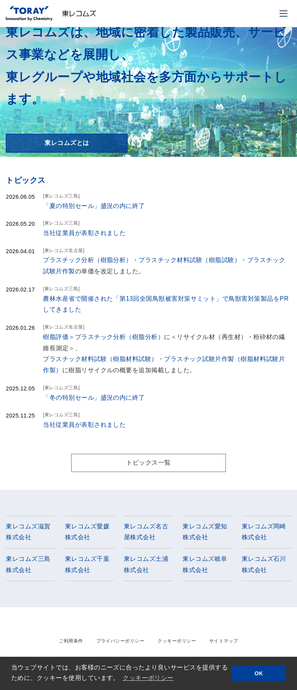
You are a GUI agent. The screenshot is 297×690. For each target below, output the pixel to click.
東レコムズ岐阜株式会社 (205, 564)
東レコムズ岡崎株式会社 (264, 532)
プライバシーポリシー (120, 641)
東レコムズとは (66, 143)
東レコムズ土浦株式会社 (146, 564)
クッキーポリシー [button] (148, 678)
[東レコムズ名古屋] (63, 250)
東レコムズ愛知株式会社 (205, 532)
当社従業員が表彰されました (84, 233)
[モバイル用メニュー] (283, 13)
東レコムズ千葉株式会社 (87, 564)
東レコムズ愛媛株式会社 (87, 532)
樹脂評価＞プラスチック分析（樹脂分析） (103, 337)
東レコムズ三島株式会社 (28, 564)
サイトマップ (223, 641)
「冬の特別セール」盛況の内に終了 (94, 397)
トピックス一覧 (148, 462)
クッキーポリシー (176, 641)
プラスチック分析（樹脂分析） (87, 260)
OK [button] (258, 673)
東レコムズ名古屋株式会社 (146, 532)
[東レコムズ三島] (61, 196)
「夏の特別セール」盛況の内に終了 (94, 206)
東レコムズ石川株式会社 (264, 564)
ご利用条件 (71, 641)
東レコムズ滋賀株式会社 (28, 532)
